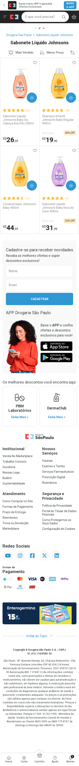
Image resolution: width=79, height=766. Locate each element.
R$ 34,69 (48, 133)
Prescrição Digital (53, 477)
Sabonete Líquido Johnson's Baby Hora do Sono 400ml (58, 207)
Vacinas (47, 460)
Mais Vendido (20, 52)
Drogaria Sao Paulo (19, 35)
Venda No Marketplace (18, 456)
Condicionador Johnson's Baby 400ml (19, 205)
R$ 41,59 (48, 221)
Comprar (30, 98)
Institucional (13, 449)
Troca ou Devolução (16, 523)
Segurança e (59, 496)
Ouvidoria (9, 467)
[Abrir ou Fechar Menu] (5, 17)
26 (10, 139)
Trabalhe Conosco (15, 461)
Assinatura (49, 482)
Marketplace (11, 528)
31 (49, 227)
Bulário (7, 478)
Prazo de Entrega (14, 512)
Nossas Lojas (11, 472)
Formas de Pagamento (18, 506)
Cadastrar (39, 299)
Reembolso (10, 517)
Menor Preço (52, 52)
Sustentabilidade (14, 483)
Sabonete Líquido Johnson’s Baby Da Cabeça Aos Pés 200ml (18, 119)
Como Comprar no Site (18, 501)
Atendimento (14, 493)
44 (10, 227)
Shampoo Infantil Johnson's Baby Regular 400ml (58, 119)
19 (49, 139)
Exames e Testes (53, 466)
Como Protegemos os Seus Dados (56, 521)
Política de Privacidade (57, 505)
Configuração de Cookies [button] (58, 528)
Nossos (59, 451)
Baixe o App (70, 5)
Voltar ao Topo (39, 636)
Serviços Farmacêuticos (58, 471)
